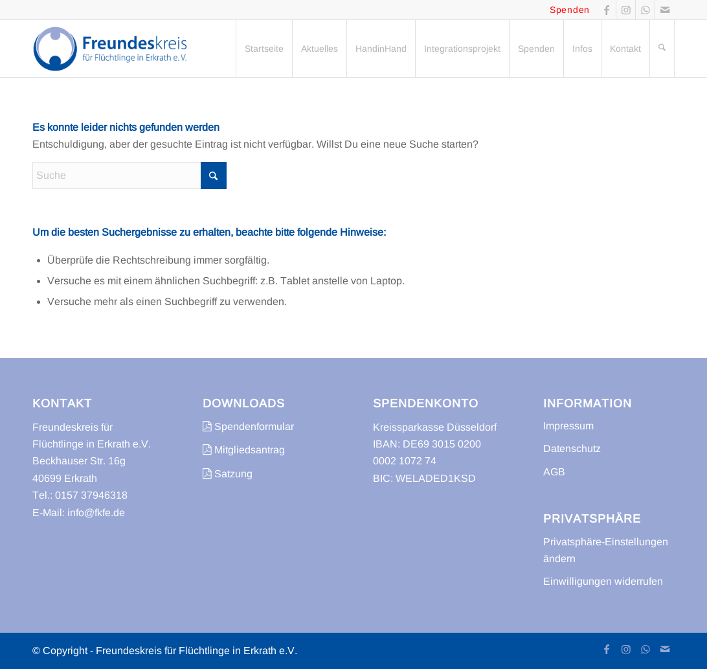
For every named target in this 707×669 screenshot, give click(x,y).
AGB (554, 471)
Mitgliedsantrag (244, 449)
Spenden (570, 10)
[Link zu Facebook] (606, 9)
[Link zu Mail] (665, 9)
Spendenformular (248, 426)
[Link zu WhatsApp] (645, 9)
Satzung (227, 473)
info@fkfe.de (96, 512)
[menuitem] (264, 48)
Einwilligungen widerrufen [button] (603, 581)
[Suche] (662, 48)
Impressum (568, 425)
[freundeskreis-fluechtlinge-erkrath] (113, 48)
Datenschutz (572, 448)
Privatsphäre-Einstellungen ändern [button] (605, 550)
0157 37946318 (91, 495)
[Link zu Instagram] (625, 9)
